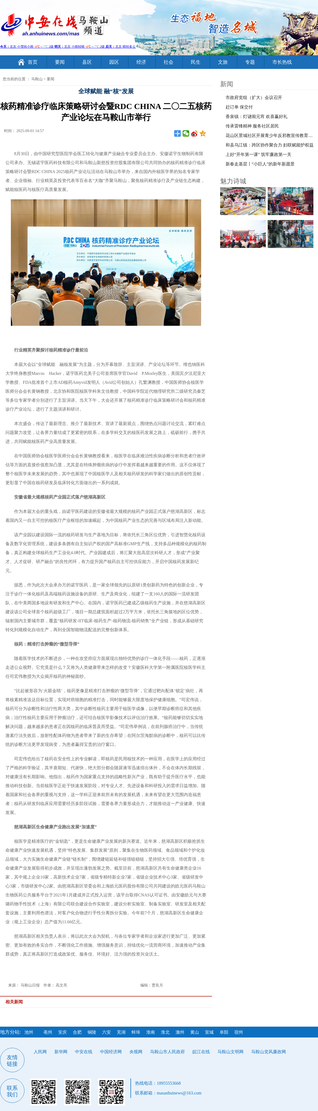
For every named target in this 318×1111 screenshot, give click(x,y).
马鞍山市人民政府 (167, 1051)
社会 (168, 62)
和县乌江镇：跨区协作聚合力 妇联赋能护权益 (270, 145)
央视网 (135, 1051)
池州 (28, 1032)
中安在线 (83, 1051)
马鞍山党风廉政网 (268, 1051)
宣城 (209, 1032)
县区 (87, 62)
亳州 (47, 1032)
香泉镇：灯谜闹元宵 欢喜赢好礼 (257, 116)
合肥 (77, 1032)
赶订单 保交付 (239, 107)
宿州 (238, 1032)
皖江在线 (201, 1051)
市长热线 (282, 62)
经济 (141, 62)
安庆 (62, 1032)
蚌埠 (136, 1032)
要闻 (60, 62)
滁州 (180, 1032)
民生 (196, 62)
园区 (114, 62)
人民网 (40, 1051)
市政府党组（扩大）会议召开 (254, 97)
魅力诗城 (233, 181)
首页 (33, 62)
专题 (250, 62)
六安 (106, 1032)
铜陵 (92, 1032)
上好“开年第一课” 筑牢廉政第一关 (258, 154)
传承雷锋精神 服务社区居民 (252, 126)
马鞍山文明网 (230, 1051)
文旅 (223, 62)
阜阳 (224, 1032)
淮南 (150, 1032)
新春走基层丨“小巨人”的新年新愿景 (260, 164)
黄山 (194, 1032)
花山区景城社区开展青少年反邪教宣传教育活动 (271, 135)
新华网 (60, 1051)
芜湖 (121, 1032)
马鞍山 (37, 79)
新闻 (226, 84)
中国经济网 (111, 1051)
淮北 (165, 1032)
